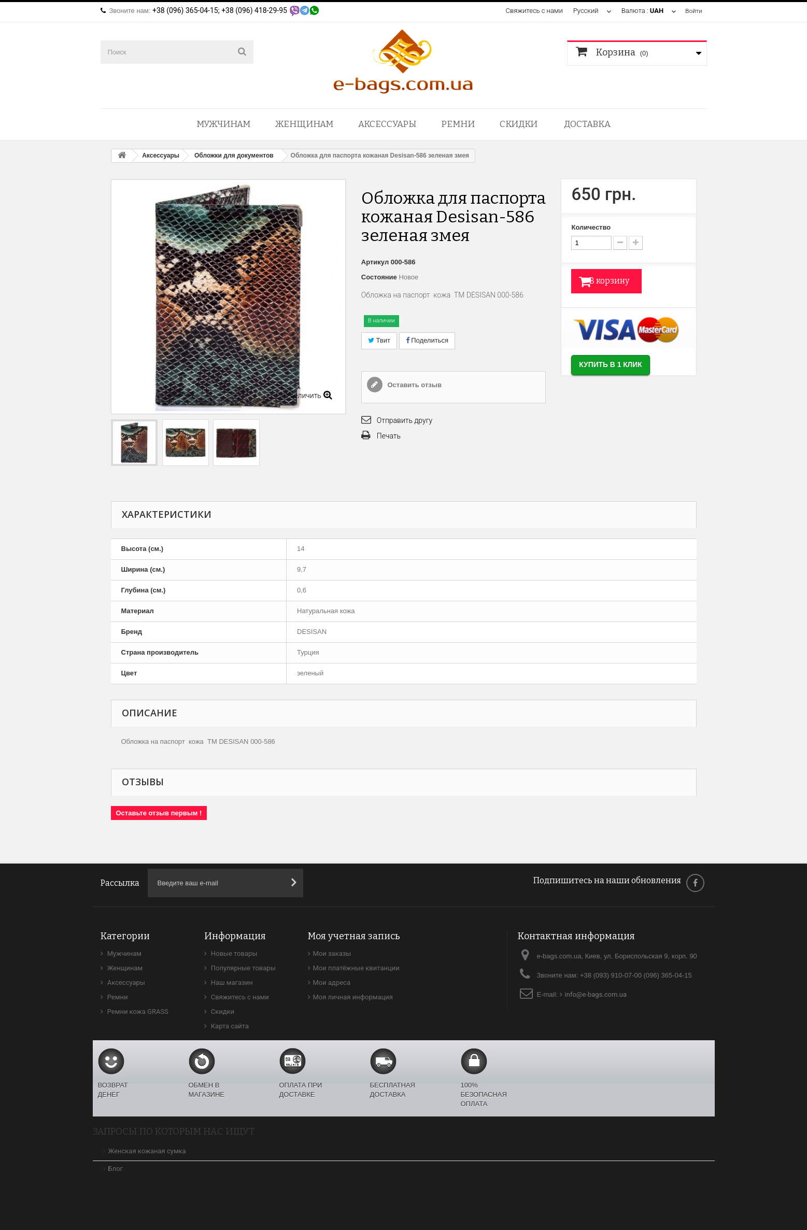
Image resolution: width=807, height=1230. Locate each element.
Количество (591, 227)
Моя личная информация (353, 997)
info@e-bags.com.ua (596, 994)
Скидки (518, 124)
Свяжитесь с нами (532, 11)
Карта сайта (229, 1026)
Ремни (458, 124)
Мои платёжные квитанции (356, 968)
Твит (379, 340)
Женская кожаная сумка (147, 1151)
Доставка (587, 124)
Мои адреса (331, 982)
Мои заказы (332, 953)
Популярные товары (242, 968)
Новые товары (233, 953)
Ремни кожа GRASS (137, 1011)
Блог (115, 1168)
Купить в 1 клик (623, 368)
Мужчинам (223, 124)
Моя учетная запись (354, 936)
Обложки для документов (234, 155)
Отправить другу (404, 420)
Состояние (379, 277)
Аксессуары (387, 124)
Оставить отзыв (414, 385)
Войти (692, 11)
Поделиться (427, 340)
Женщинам (304, 124)
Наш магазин (231, 982)
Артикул (375, 262)
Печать (389, 436)
